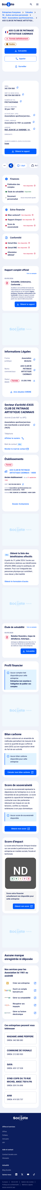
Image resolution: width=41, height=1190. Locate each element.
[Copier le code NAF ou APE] (34, 115)
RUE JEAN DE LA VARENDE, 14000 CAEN (21, 130)
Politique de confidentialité (10, 1185)
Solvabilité (20, 51)
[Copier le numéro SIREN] (17, 87)
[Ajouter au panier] (25, 304)
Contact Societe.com (9, 1154)
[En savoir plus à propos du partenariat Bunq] (35, 990)
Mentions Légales (27, 1185)
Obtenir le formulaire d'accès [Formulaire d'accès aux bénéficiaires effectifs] (16, 581)
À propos (5, 1182)
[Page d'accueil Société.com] (8, 4)
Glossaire (5, 1158)
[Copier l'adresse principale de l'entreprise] (34, 129)
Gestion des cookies (27, 1182)
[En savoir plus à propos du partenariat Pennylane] (35, 1013)
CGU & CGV (14, 1182)
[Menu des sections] (4, 165)
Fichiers (5, 1135)
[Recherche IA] (11, 165)
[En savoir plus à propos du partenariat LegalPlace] (35, 983)
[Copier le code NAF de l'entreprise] (34, 425)
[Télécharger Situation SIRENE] (34, 380)
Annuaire (5, 1139)
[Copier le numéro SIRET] (23, 94)
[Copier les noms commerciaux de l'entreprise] (34, 370)
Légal (21, 165)
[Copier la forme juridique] (33, 122)
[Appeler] (20, 58)
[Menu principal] (37, 4)
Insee (7, 143)
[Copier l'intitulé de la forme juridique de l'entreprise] (34, 359)
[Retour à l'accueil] (20, 1118)
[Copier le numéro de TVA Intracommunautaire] (20, 101)
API (3, 1142)
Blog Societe (6, 1170)
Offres (4, 1131)
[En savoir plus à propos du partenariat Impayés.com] (35, 1005)
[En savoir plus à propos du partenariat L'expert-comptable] (35, 997)
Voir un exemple (31, 273)
